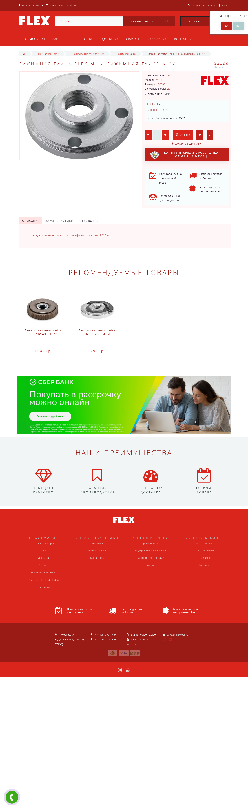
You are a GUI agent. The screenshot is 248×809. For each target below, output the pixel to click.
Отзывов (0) (89, 220)
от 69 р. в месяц (184, 155)
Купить (183, 135)
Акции (150, 565)
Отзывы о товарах (43, 543)
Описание (31, 220)
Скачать (134, 39)
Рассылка (204, 565)
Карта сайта (97, 557)
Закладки (204, 557)
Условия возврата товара (43, 579)
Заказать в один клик (188, 143)
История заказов (204, 550)
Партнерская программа (150, 557)
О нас (89, 39)
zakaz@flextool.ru (177, 634)
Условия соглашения (43, 572)
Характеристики (59, 220)
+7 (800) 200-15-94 (106, 639)
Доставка (110, 39)
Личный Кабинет (204, 543)
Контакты (185, 39)
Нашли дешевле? (157, 110)
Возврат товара (97, 550)
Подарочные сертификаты (151, 550)
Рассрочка (159, 39)
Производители (150, 543)
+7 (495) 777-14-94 (106, 634)
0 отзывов (219, 67)
